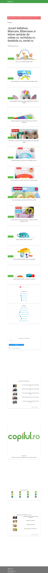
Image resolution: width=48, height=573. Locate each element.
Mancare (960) (25, 318)
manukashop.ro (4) (25, 293)
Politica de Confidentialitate (12, 571)
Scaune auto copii (20, 17)
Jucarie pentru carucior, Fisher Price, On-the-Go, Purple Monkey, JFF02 (24, 220)
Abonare (16, 344)
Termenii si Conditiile (11, 570)
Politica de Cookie (10, 572)
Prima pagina (9, 22)
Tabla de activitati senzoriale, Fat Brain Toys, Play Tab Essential (24, 121)
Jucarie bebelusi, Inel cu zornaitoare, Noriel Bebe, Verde (24, 81)
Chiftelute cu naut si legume (30, 520)
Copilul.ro (10, 1)
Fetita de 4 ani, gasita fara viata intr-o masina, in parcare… (30, 397)
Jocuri (31, 17)
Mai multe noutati (35, 407)
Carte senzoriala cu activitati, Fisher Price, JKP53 (24, 200)
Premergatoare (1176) (24, 320)
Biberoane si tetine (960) (25, 312)
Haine (15, 20)
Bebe (36, 17)
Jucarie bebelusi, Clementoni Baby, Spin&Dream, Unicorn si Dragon (24, 102)
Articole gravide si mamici (12, 17)
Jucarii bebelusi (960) (25, 316)
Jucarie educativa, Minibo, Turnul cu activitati (24, 259)
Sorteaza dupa (9, 44)
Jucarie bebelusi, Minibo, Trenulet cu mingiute (24, 279)
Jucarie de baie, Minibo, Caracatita (24, 239)
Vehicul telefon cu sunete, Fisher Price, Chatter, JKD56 (24, 180)
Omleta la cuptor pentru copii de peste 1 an (30, 528)
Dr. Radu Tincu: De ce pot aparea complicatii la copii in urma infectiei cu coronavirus (24, 457)
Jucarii (10, 20)
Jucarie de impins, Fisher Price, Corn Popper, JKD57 (24, 160)
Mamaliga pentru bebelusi (30, 524)
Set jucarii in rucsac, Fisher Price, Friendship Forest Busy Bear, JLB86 (24, 141)
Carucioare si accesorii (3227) (24, 314)
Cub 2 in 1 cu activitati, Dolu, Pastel (24, 61)
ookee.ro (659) (25, 300)
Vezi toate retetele (34, 534)
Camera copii (26, 17)
